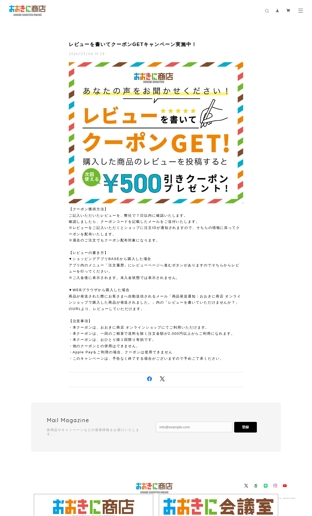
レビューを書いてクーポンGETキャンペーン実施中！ (133, 44)
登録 (245, 427)
